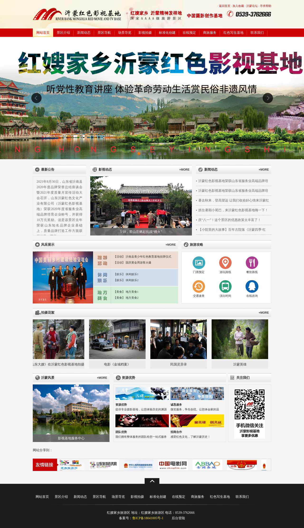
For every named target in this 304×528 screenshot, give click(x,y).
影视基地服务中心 (71, 438)
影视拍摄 (145, 32)
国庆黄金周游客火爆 (138, 262)
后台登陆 (178, 518)
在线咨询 (252, 296)
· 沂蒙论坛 (251, 6)
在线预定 (189, 32)
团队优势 (121, 432)
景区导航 (104, 32)
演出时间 (225, 296)
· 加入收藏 (237, 6)
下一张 (186, 206)
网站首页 (43, 32)
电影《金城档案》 (118, 364)
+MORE (184, 169)
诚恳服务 (176, 404)
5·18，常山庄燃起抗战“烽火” (141, 232)
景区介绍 (63, 32)
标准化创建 (167, 32)
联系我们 (257, 32)
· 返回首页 (224, 6)
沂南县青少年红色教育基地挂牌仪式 (148, 256)
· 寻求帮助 (264, 6)
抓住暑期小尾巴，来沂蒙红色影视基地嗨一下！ (233, 210)
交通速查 (198, 296)
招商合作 (176, 432)
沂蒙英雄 (240, 364)
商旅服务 (209, 32)
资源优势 (121, 404)
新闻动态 (83, 32)
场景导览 (124, 32)
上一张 (95, 206)
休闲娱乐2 (132, 280)
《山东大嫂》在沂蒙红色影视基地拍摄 (57, 364)
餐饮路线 (252, 272)
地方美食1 (132, 291)
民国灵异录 (179, 364)
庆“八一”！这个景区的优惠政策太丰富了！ (229, 220)
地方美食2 (132, 297)
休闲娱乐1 (132, 274)
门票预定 (198, 272)
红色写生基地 (233, 32)
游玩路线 (225, 272)
